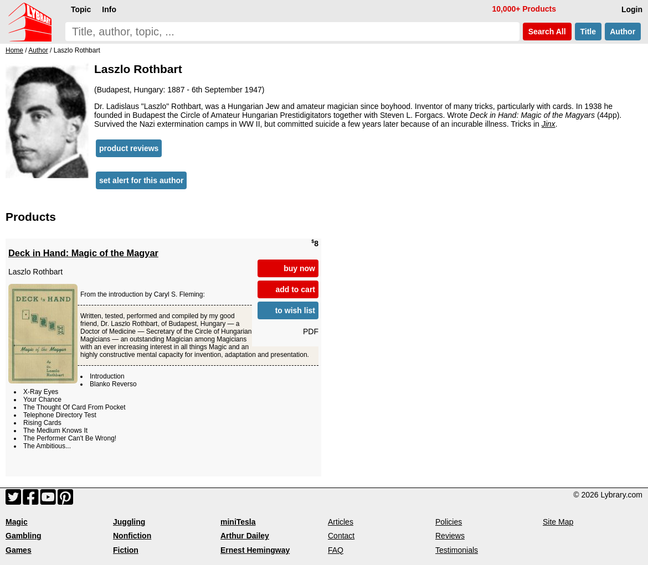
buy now (299, 268)
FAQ (335, 550)
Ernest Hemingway (255, 550)
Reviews (450, 535)
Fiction (125, 550)
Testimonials (456, 550)
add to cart (295, 289)
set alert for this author (141, 180)
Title (588, 31)
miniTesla (238, 521)
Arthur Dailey (244, 535)
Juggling (129, 521)
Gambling (24, 535)
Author (622, 31)
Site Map (558, 521)
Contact (341, 535)
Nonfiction (132, 535)
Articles (340, 521)
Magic (17, 521)
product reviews (128, 148)
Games (19, 550)
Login (631, 9)
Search (547, 31)
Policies (448, 521)
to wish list (295, 310)
